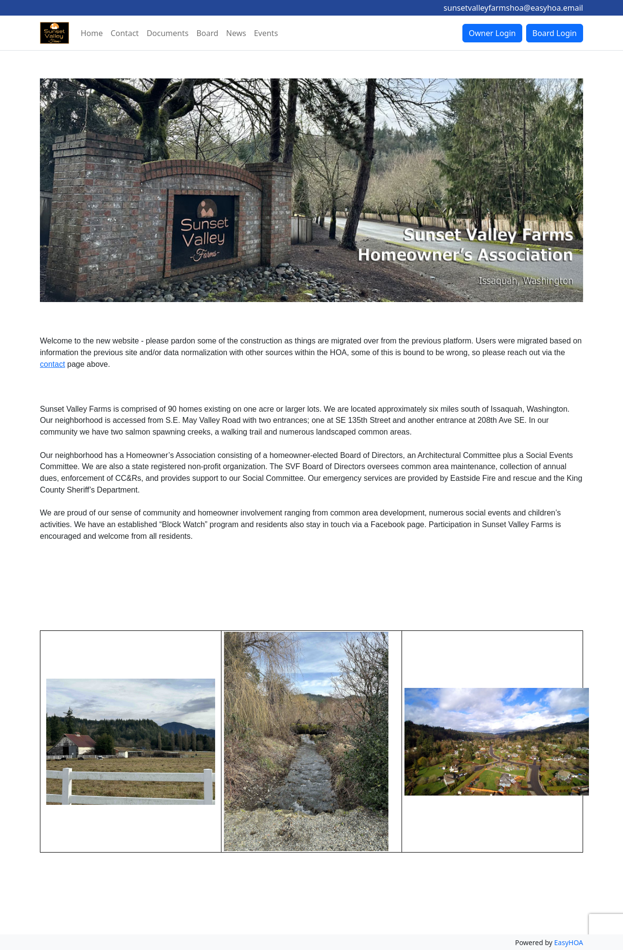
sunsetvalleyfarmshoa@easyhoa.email (513, 7)
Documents (167, 33)
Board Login (554, 33)
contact (52, 364)
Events (266, 33)
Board (207, 33)
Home (92, 33)
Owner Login (492, 33)
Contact (124, 33)
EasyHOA (568, 942)
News (236, 33)
